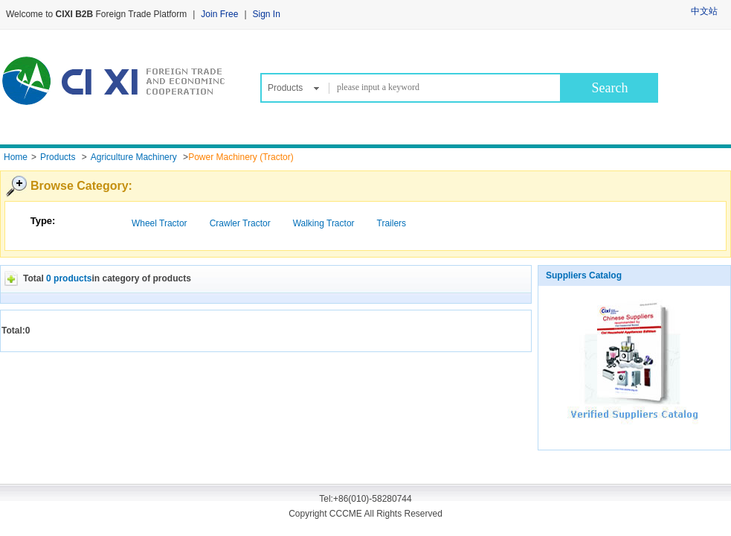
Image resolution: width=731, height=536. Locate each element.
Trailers (392, 223)
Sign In (266, 14)
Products (285, 88)
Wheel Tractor (159, 223)
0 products (68, 278)
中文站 (704, 11)
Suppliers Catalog (584, 275)
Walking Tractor (324, 223)
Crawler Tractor (240, 223)
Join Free (219, 14)
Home (16, 157)
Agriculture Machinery (134, 157)
